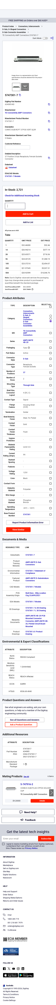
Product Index (8, 26)
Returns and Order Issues (13, 901)
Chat (7, 915)
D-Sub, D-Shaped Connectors (14, 29)
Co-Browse (9, 930)
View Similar (18, 529)
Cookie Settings (9, 1000)
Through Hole (28, 385)
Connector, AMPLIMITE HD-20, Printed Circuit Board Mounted (37, 623)
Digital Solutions (9, 875)
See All (26, 777)
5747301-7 (30, 555)
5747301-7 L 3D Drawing (36, 611)
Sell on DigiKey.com (11, 868)
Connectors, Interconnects (29, 26)
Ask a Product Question (21, 724)
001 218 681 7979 (13, 923)
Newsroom (7, 878)
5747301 (26, 514)
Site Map (6, 872)
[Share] (52, 38)
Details (42, 801)
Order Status (8, 895)
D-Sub (25, 359)
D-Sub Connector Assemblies (14, 32)
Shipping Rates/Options (12, 898)
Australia (8, 986)
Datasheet (11, 168)
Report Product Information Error (27, 522)
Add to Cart (28, 214)
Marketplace (8, 865)
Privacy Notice (31, 848)
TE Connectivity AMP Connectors (18, 113)
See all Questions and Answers (24, 720)
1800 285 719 (11, 919)
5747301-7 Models (12, 176)
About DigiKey (8, 862)
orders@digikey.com (13, 926)
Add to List (28, 222)
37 (24, 372)
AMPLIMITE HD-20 (28, 341)
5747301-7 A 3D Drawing (36, 608)
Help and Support (10, 892)
